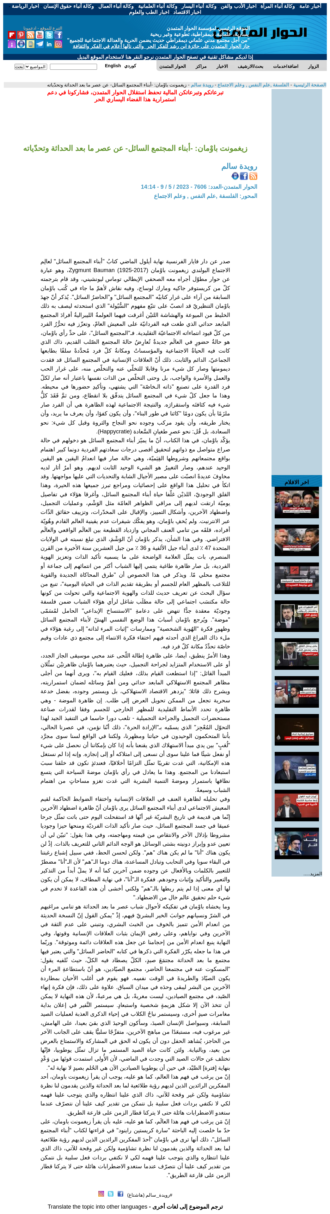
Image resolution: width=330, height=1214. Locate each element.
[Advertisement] (297, 183)
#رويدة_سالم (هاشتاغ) (149, 1195)
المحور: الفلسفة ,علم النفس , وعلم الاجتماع (205, 196)
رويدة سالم (201, 84)
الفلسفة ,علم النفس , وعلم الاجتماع (252, 84)
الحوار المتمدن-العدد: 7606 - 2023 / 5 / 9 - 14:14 (199, 187)
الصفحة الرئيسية (309, 84)
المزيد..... (312, 873)
